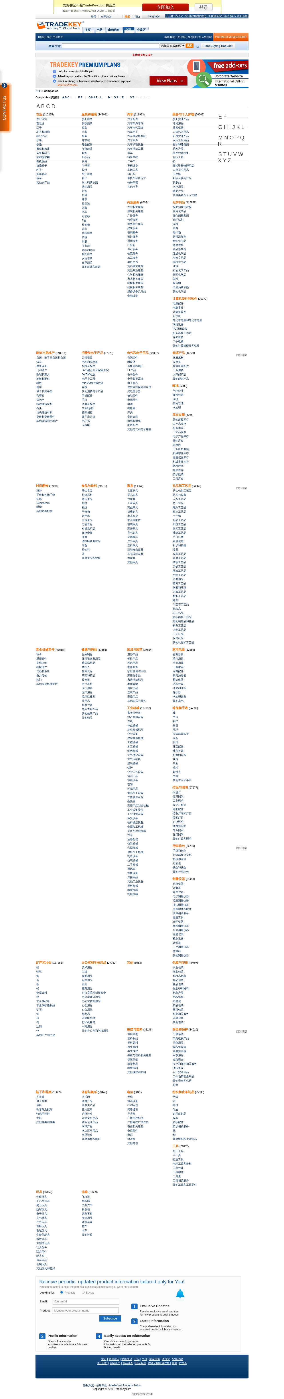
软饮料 (86, 549)
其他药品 (87, 717)
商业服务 (133, 202)
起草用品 (87, 980)
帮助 (137, 16)
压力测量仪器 (181, 930)
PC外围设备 (180, 328)
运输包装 (178, 1018)
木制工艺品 (179, 629)
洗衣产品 (132, 692)
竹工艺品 (178, 503)
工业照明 (178, 800)
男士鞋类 (41, 1101)
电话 (130, 1134)
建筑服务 (132, 228)
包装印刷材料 (181, 988)
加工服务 (132, 257)
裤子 (84, 178)
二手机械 (132, 864)
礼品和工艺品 (182, 485)
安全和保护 (180, 1029)
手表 (175, 776)
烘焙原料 (87, 494)
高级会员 (115, 1363)
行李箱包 (179, 846)
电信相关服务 (135, 1126)
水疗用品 (178, 186)
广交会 (183, 1363)
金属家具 (132, 537)
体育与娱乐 (89, 1092)
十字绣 (177, 515)
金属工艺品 (179, 558)
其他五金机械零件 (47, 684)
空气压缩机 (134, 759)
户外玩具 (41, 1222)
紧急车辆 (87, 1213)
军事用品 (178, 1055)
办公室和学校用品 (94, 962)
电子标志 (132, 382)
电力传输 (41, 675)
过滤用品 (132, 788)
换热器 (131, 801)
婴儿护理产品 (181, 119)
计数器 (177, 888)
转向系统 (132, 157)
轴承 (39, 654)
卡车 (84, 1230)
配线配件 (132, 425)
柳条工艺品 (179, 625)
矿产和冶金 (44, 962)
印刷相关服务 (181, 1013)
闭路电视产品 (181, 1038)
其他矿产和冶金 (45, 1034)
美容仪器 (178, 127)
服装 (84, 136)
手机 (84, 399)
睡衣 (84, 199)
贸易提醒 (177, 1359)
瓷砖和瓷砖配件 (45, 416)
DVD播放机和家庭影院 (95, 370)
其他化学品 (179, 291)
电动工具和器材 (182, 1163)
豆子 (39, 127)
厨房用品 (132, 688)
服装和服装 (89, 114)
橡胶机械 (132, 890)
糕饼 (84, 507)
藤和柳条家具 (135, 549)
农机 (130, 721)
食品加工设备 (135, 793)
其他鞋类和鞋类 (45, 1122)
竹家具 (131, 499)
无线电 (86, 425)
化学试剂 (178, 219)
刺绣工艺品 (179, 524)
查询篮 (166, 1359)
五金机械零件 (45, 649)
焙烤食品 (87, 490)
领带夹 (177, 771)
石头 (39, 408)
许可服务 (132, 249)
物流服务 (132, 253)
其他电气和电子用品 (139, 429)
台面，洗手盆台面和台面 (51, 357)
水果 (39, 140)
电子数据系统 (135, 378)
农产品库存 (179, 423)
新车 (130, 153)
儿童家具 (132, 503)
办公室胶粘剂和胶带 (94, 992)
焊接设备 (132, 873)
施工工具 (178, 1151)
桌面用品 (87, 975)
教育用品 (87, 988)
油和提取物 (43, 157)
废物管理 (178, 403)
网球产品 (87, 1126)
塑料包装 (178, 1009)
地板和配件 (43, 378)
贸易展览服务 (135, 266)
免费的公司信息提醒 (200, 37)
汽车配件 (132, 119)
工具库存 (178, 478)
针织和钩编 (179, 545)
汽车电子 (132, 131)
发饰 (175, 742)
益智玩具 (41, 1209)
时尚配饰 (42, 485)
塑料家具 (132, 545)
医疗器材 (87, 684)
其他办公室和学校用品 (95, 1030)
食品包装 (178, 980)
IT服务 (131, 245)
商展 (127, 16)
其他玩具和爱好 (45, 1268)
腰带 (39, 490)
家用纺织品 (179, 1113)
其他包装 (178, 1022)
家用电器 (179, 649)
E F (80, 97)
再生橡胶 (132, 1051)
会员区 (141, 29)
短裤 (84, 195)
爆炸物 (177, 232)
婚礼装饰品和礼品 (183, 621)
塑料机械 (132, 885)
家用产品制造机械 (138, 805)
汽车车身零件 (135, 123)
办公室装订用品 (91, 997)
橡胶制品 (132, 1063)
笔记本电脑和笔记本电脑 (187, 320)
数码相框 (87, 412)
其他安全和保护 (182, 1080)
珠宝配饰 (178, 746)
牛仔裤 (86, 165)
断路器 (131, 361)
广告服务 (132, 215)
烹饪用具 (178, 662)
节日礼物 (178, 537)
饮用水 (86, 515)
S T (140, 97)
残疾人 (86, 667)
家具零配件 (134, 520)
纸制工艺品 (179, 575)
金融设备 (132, 295)
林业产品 (41, 136)
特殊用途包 (179, 859)
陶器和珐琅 (179, 587)
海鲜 (84, 537)
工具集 (177, 1176)
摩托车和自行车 (136, 178)
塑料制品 (132, 1038)
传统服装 (87, 233)
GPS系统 (132, 1105)
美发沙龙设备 (181, 153)
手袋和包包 (179, 850)
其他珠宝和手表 (182, 780)
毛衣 (84, 212)
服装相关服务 (135, 211)
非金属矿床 (43, 1001)
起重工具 (178, 1159)
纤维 (175, 1105)
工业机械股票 (181, 449)
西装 (84, 207)
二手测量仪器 (181, 947)
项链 (175, 759)
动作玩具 (41, 1196)
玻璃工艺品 (179, 532)
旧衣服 (86, 245)
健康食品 (87, 671)
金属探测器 (179, 1051)
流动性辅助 (88, 696)
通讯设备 (132, 1101)
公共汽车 (87, 1205)
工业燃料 (178, 370)
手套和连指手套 (45, 494)
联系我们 (140, 1363)
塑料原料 (132, 1042)
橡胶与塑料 (135, 1029)
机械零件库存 (181, 453)
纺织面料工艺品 (182, 617)
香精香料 (178, 245)
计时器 (177, 942)
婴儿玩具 (41, 1205)
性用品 (86, 700)
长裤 (84, 237)
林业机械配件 (135, 729)
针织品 (86, 157)
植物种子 (41, 165)
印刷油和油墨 (181, 287)
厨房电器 (178, 679)
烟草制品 (41, 174)
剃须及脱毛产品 (182, 178)
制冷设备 (132, 856)
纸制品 (86, 1013)
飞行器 (86, 1196)
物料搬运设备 (135, 822)
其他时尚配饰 (44, 511)
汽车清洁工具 (135, 148)
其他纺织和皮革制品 (185, 1139)
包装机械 (132, 843)
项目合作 (132, 262)
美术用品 (87, 967)
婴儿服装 (87, 119)
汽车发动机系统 (136, 136)
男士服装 (87, 174)
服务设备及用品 (136, 291)
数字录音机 (88, 416)
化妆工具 (178, 157)
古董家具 (132, 490)
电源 (130, 404)
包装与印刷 (180, 962)
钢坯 (39, 971)
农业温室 (41, 119)
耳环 (175, 729)
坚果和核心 (43, 153)
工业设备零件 (135, 809)
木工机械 (132, 746)
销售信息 (114, 1359)
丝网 (39, 1026)
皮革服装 (87, 262)
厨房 (39, 387)
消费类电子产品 (92, 353)
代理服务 (132, 219)
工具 (175, 1146)
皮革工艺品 (179, 553)
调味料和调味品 (91, 541)
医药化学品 (179, 274)
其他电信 (132, 1143)
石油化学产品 (181, 270)
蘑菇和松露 (43, 148)
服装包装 (178, 971)
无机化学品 (179, 253)
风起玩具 (41, 1260)
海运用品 (87, 1217)
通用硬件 (41, 658)
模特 (84, 169)
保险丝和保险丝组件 (139, 387)
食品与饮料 (89, 485)
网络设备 (178, 324)
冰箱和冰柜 (179, 688)
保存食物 (87, 532)
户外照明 (178, 821)
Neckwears (42, 503)
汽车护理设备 (135, 144)
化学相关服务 (135, 274)
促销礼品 (178, 638)
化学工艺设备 (135, 771)
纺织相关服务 (181, 1126)
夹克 (84, 161)
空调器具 (178, 654)
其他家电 (178, 700)
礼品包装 (178, 984)
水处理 (177, 407)
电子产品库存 (181, 436)
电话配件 (132, 1130)
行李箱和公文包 (182, 854)
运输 (85, 1192)
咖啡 (84, 503)
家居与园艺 (135, 649)
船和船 (86, 1201)
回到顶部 (241, 355)
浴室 (39, 361)
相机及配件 (88, 366)
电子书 (86, 420)
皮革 (175, 1118)
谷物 (39, 144)
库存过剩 (179, 414)
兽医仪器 (87, 705)
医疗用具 (87, 688)
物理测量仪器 (181, 925)
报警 (175, 1084)
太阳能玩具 (43, 1243)
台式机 (177, 316)
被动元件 (132, 395)
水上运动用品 (90, 1130)
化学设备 (132, 733)
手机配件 (87, 395)
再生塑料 (132, 1046)
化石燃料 (178, 357)
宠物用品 (132, 696)
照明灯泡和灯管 (182, 813)
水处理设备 (179, 696)
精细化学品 (179, 240)
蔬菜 (39, 178)
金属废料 (41, 992)
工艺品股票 (179, 432)
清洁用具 (178, 658)
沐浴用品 (178, 123)
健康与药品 (89, 649)
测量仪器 (179, 879)
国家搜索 (154, 1359)
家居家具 (132, 528)
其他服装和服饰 (91, 266)
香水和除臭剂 (181, 144)
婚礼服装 (87, 254)
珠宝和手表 (180, 708)
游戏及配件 (88, 404)
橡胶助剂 (132, 1059)
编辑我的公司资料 (175, 37)
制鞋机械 (132, 894)
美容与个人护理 (183, 114)
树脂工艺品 (179, 596)
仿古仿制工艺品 (182, 490)
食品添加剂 (179, 249)
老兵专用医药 (90, 709)
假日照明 (178, 796)
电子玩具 (41, 1213)
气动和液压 (43, 671)
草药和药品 (88, 675)
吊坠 (175, 763)
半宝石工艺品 (181, 604)
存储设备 (178, 337)
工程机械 (132, 742)
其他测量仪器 (181, 955)
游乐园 (86, 1096)
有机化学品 (179, 262)
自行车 (131, 174)
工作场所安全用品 (183, 1076)
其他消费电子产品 (92, 391)
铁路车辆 (87, 1222)
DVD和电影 (88, 374)
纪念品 (177, 608)
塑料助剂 (132, 1034)
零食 (84, 545)
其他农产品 (43, 182)
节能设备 (132, 780)
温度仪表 (178, 934)
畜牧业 (40, 123)
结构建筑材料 (44, 412)
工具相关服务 (181, 1180)
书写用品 (87, 1026)
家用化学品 (134, 675)
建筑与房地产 (45, 353)
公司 (128, 29)
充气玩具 (41, 1217)
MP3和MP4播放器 (92, 382)
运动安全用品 (90, 1118)
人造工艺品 (179, 499)
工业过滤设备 (135, 814)
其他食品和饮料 (91, 558)
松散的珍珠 (179, 755)
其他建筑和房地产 (47, 420)
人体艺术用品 (181, 131)
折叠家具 (132, 511)
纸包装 (177, 1001)
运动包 (177, 863)
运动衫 (86, 216)
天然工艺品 (179, 566)
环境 (175, 386)
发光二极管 (179, 805)
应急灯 (177, 792)
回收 (175, 399)
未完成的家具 (135, 553)
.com (122, 1389)
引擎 (130, 784)
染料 (175, 228)
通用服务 (132, 240)
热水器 (177, 692)
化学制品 (179, 202)
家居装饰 (178, 541)
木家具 (131, 558)
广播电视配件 (135, 1118)
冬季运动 (87, 1134)
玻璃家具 (132, 524)
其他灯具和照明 (182, 838)
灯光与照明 (180, 787)
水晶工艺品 (179, 520)
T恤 (84, 220)
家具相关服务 (135, 278)
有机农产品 (88, 528)
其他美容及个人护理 (185, 195)
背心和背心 (88, 250)
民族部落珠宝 (181, 733)
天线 (130, 1096)
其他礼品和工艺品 (183, 642)
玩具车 (40, 1255)
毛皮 (175, 1109)
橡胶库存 (178, 470)
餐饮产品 (132, 658)
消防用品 (178, 1042)
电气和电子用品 (138, 353)
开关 (130, 412)
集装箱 (86, 1209)
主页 (88, 29)
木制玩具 (41, 1264)
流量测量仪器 (181, 900)
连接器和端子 (135, 366)
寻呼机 (131, 1113)
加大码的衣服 (90, 182)
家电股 (177, 444)
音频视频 (87, 357)
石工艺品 (178, 612)
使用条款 (101, 1385)
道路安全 (178, 1059)
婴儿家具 (132, 494)
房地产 (40, 399)
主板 (84, 971)
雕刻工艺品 (179, 507)
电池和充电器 (90, 361)
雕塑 (175, 600)
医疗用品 (87, 692)
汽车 (130, 114)
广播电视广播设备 (138, 1122)
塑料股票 (178, 466)
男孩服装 (87, 123)
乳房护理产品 (181, 136)
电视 (84, 387)
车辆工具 (132, 169)
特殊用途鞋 (43, 1113)
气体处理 (178, 390)
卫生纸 (177, 174)
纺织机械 (132, 860)
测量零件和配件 (182, 909)
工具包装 (178, 1167)
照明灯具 (178, 817)
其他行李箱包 (181, 871)
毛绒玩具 (41, 1230)
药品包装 (178, 1005)
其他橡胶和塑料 (136, 1072)
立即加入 (106, 16)
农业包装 (178, 967)
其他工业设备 (135, 881)
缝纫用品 (87, 186)
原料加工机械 (135, 852)
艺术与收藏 (179, 494)
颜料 (175, 278)
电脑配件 (178, 303)
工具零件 (178, 1172)
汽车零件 (132, 140)
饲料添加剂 (179, 236)
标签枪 (86, 224)
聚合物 (177, 283)
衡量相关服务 (181, 913)
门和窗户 (41, 370)
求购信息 (114, 29)
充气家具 (132, 532)
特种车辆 (132, 182)
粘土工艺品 (179, 511)
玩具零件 (41, 1251)
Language (154, 16)
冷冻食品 (87, 520)
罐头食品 (87, 499)
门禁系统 (178, 1034)
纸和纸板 (178, 997)
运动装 (86, 203)
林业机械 (132, 725)
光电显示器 (134, 391)
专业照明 (178, 830)
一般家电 (178, 667)
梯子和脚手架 (44, 391)
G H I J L (95, 97)
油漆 (175, 266)
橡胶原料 (132, 1068)
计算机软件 (179, 311)
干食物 (86, 511)
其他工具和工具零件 (185, 1184)
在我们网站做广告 (159, 1363)
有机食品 (41, 161)
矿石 (39, 1009)
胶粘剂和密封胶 (182, 207)
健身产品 (87, 1101)
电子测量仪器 (181, 896)
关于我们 (102, 1363)
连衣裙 (86, 140)
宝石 (175, 738)
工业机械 (133, 708)
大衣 (84, 131)
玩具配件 (41, 1247)
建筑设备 (41, 366)
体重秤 (177, 951)
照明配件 (178, 809)
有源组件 (132, 357)
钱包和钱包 (179, 867)
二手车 (131, 161)
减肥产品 (178, 190)
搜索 (189, 45)
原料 (39, 1105)
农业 (39, 114)
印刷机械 (132, 847)
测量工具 (178, 917)
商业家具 (132, 507)
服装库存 (178, 428)
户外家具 (132, 541)
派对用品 (178, 579)
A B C (67, 97)
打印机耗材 (88, 1022)
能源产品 (179, 353)
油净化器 (132, 839)
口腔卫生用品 (181, 169)
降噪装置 (178, 394)
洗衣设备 (178, 684)
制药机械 (132, 750)
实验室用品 (179, 257)
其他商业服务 (135, 270)
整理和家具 (43, 374)
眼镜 (39, 506)
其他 (130, 962)
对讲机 (131, 1139)
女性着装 (87, 258)
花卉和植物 (43, 131)
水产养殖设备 (135, 717)
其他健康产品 (90, 713)
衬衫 (84, 190)
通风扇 (131, 868)
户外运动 (87, 1113)
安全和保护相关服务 (185, 1063)
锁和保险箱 (179, 1046)
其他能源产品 (181, 378)
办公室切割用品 (91, 1001)
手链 (175, 717)
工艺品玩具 (43, 1201)
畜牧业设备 (134, 712)
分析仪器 (178, 883)
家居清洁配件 (135, 679)
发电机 (177, 361)
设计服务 (132, 236)
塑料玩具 (41, 1226)
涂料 (175, 224)
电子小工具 (88, 378)
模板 (39, 382)
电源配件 (132, 399)
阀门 (39, 679)
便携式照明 (179, 826)
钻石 (175, 725)
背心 (84, 228)
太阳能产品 (179, 374)
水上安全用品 (181, 1072)
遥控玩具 (41, 1238)
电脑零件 (178, 307)
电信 (130, 1092)
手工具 (177, 1155)
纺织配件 (178, 1122)
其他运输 (87, 1234)
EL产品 (131, 370)
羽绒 (175, 1096)
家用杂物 (132, 684)
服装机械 (132, 763)
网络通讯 (132, 1109)
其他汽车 (132, 186)
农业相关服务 (135, 207)
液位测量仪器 (181, 904)
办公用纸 (87, 1009)
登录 (93, 16)
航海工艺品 (179, 570)
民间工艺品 (179, 528)
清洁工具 (132, 776)
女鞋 (39, 1118)
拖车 (84, 1226)
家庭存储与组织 (136, 671)
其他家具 (132, 562)
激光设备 (132, 818)
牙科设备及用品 (91, 658)
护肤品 (177, 182)
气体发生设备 (135, 797)
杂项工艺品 (179, 562)
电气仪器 (178, 892)
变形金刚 (132, 416)
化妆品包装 (179, 975)
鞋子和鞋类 (44, 1092)
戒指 (175, 767)
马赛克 (40, 395)
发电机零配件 (181, 366)
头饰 (39, 499)
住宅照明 (178, 834)
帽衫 (84, 153)
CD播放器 (88, 408)
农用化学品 (179, 211)
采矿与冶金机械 (136, 830)
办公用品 (87, 1005)
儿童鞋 (40, 1096)
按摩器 (86, 679)
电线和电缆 (134, 420)
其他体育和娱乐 (91, 1139)
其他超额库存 (181, 419)
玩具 (39, 1192)
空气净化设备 (135, 755)
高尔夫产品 (88, 1105)
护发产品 (178, 148)
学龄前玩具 (43, 1234)
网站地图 (127, 1363)
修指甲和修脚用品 (183, 165)
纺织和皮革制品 (183, 1092)
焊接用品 (132, 877)
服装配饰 (87, 144)
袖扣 (175, 721)
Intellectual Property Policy (124, 1385)
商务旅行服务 (135, 224)
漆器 (175, 549)
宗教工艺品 (179, 591)
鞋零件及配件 (44, 1109)
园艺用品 (132, 662)
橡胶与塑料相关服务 (139, 1055)
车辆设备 (132, 165)
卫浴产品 (132, 654)
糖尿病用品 (88, 662)
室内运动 (87, 1109)
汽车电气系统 (135, 127)
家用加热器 (179, 675)
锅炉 (130, 767)
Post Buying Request (218, 46)
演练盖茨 (178, 1068)
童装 (84, 127)
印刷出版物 (88, 1018)
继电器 (131, 408)
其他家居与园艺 (136, 700)
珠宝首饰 (178, 750)
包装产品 (178, 992)
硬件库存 (178, 440)
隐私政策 (88, 1385)
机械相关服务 (135, 283)
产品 (99, 29)
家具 (130, 485)
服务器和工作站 (182, 333)
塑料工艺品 (179, 583)
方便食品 (87, 524)
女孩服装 (87, 148)
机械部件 (41, 667)
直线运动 (41, 662)
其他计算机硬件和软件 (186, 345)
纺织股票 (178, 474)
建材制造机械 (135, 738)
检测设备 (178, 938)
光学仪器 (178, 921)
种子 (39, 169)
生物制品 (87, 654)
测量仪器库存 (181, 457)
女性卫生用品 (181, 140)
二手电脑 (178, 341)
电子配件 (132, 374)
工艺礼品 (178, 634)
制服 (84, 241)
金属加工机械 (135, 826)
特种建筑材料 (44, 404)
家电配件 (178, 671)
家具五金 (132, 515)
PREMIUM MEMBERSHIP (231, 37)
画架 (84, 984)
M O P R (116, 97)
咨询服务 (132, 232)
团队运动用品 (90, 1122)
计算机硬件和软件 (185, 298)
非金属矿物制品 (45, 1005)
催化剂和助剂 (181, 215)
